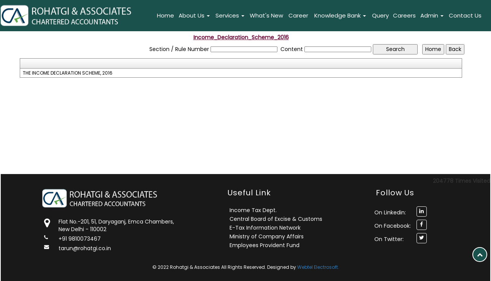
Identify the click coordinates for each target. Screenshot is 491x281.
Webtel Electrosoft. (318, 267)
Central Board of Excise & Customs (276, 219)
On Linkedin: (390, 212)
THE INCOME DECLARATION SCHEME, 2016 (67, 73)
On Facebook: (392, 226)
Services (229, 15)
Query (380, 15)
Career (298, 15)
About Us (194, 15)
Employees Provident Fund (264, 245)
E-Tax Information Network (265, 228)
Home (165, 15)
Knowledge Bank (340, 15)
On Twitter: (389, 239)
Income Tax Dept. (253, 210)
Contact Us (465, 15)
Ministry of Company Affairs (267, 236)
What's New (266, 15)
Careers (404, 15)
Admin (431, 15)
